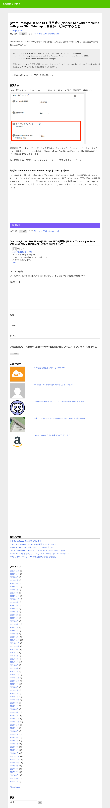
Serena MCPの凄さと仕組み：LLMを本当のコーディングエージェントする (39, 554)
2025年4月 (14, 590)
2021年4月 (14, 665)
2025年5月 (14, 587)
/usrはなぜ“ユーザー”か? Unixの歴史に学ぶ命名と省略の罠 (33, 557)
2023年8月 (14, 605)
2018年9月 (14, 728)
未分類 (23, 34)
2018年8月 (14, 731)
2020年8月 (14, 687)
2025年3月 (14, 593)
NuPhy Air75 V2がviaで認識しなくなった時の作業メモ (31, 547)
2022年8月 (14, 618)
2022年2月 (14, 634)
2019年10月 (14, 700)
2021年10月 (14, 646)
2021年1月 (14, 671)
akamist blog (11, 4)
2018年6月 (14, 737)
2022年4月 (14, 627)
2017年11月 (14, 759)
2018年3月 (14, 747)
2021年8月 (14, 653)
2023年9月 (14, 602)
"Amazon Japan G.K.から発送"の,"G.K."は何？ (52, 435)
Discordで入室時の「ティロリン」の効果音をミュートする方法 (59, 401)
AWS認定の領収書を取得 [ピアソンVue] (49, 368)
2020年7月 (14, 690)
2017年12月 (14, 756)
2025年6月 (14, 583)
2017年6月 (14, 775)
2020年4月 (14, 693)
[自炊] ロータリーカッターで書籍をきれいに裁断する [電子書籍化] (60, 418)
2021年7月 (14, 656)
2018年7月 (14, 734)
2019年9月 (14, 703)
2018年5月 (14, 741)
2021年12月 (14, 640)
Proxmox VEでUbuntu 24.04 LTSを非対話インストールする (33, 544)
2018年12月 (14, 719)
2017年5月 (14, 778)
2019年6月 (14, 706)
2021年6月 (14, 659)
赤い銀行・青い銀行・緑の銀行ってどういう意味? (54, 385)
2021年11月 (14, 643)
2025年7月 (14, 580)
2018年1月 (14, 753)
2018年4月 (14, 744)
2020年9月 (14, 684)
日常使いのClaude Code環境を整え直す (25, 541)
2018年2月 (14, 750)
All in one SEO (40, 34)
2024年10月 (14, 596)
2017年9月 (14, 766)
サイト (13, 336)
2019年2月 (14, 715)
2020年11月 (14, 678)
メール (13, 325)
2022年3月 (14, 631)
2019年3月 (14, 712)
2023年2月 (14, 615)
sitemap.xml (53, 34)
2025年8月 (14, 577)
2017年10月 (14, 763)
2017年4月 (14, 781)
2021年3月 (14, 668)
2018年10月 (14, 725)
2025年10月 (14, 574)
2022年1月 (14, 637)
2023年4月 (14, 612)
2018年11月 (14, 722)
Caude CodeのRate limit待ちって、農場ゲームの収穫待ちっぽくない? (37, 550)
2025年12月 (14, 571)
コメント (15, 282)
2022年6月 (14, 621)
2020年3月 (14, 697)
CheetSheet (15, 787)
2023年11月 (14, 599)
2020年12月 (14, 675)
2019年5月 (14, 709)
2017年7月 (14, 772)
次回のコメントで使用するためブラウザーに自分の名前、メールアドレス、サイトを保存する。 (55, 347)
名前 (12, 315)
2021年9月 (14, 649)
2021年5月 (14, 662)
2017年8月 (14, 769)
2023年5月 (14, 609)
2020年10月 (14, 681)
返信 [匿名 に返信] (14, 263)
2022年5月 (14, 624)
